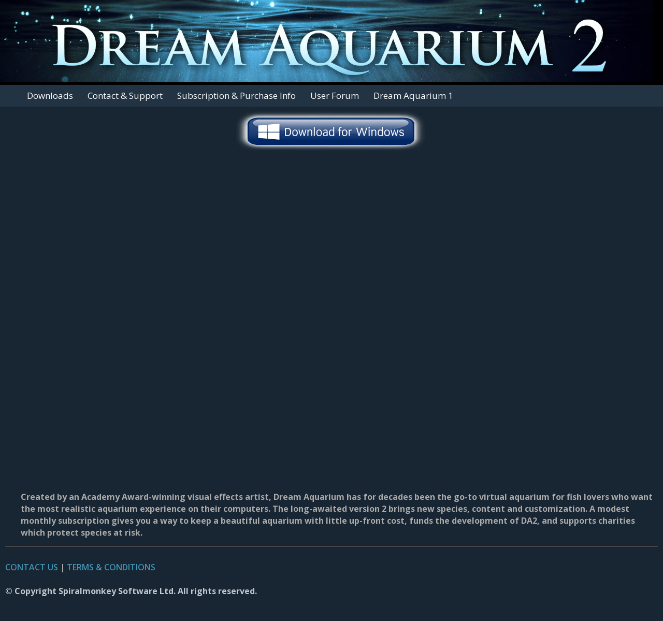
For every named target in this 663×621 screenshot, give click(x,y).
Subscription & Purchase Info (236, 95)
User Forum (334, 95)
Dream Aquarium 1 (413, 95)
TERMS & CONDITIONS (111, 567)
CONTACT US (31, 567)
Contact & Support (125, 95)
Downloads (50, 95)
